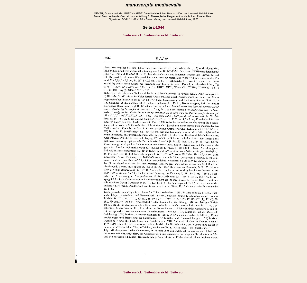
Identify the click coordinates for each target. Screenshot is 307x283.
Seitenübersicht (156, 35)
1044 (158, 27)
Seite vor (177, 35)
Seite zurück (132, 35)
